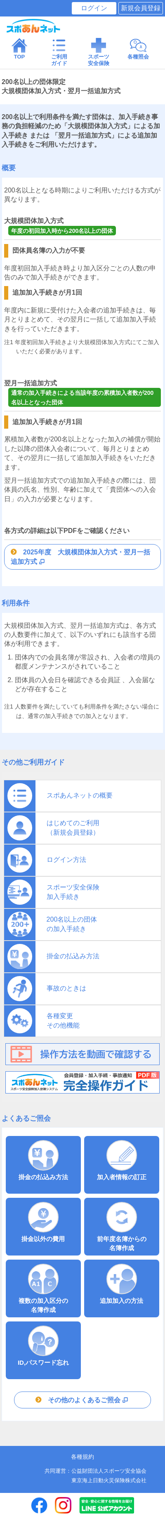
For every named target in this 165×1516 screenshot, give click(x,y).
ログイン (94, 8)
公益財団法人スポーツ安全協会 (108, 1471)
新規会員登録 (140, 8)
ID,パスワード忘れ (43, 1346)
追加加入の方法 (121, 1284)
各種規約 (82, 1456)
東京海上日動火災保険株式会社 (108, 1480)
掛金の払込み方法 (43, 1160)
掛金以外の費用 (43, 1222)
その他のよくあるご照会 (89, 1399)
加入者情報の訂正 (121, 1160)
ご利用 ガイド (59, 51)
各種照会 (138, 48)
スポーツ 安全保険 (98, 51)
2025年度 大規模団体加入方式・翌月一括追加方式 (80, 557)
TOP (19, 48)
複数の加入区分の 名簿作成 (43, 1288)
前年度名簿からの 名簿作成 (121, 1226)
